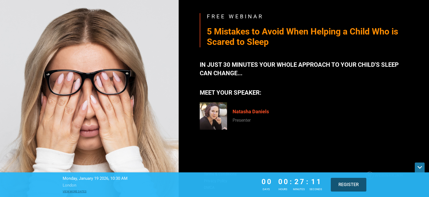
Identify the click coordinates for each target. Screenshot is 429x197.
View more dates (74, 191)
